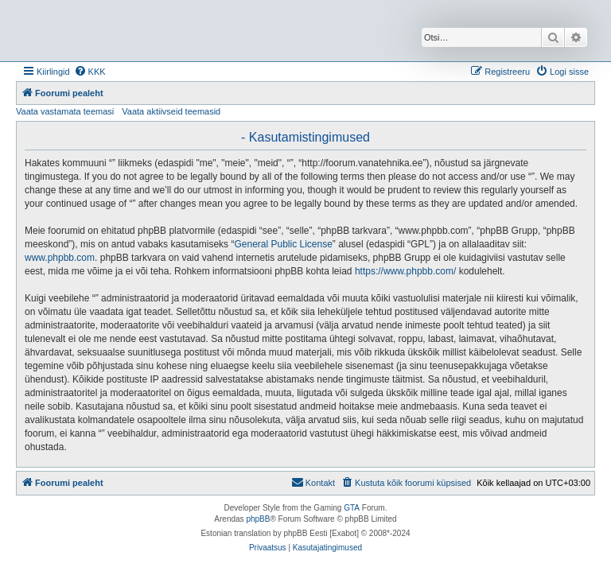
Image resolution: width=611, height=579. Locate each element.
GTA (352, 507)
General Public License (283, 244)
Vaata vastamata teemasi (65, 111)
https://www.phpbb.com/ (405, 271)
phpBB (258, 519)
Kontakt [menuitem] (313, 482)
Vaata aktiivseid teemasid (171, 111)
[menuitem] (90, 71)
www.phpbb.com (60, 257)
